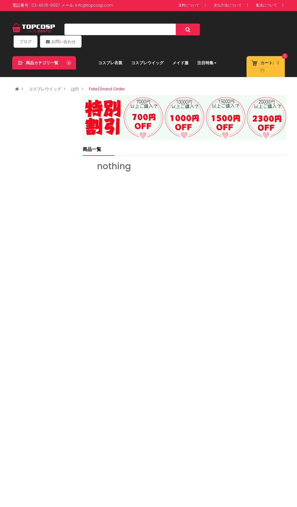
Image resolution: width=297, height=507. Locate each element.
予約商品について (62, 478)
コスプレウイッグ (145, 51)
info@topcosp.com (94, 5)
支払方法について (228, 5)
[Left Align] (179, 29)
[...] (113, 29)
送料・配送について (136, 478)
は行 (75, 77)
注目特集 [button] (204, 51)
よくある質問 (98, 478)
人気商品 (26, 246)
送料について (188, 5)
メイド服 (178, 51)
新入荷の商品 (31, 90)
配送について (266, 5)
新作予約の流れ (258, 478)
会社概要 (29, 478)
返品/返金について (219, 478)
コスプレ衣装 (108, 51)
